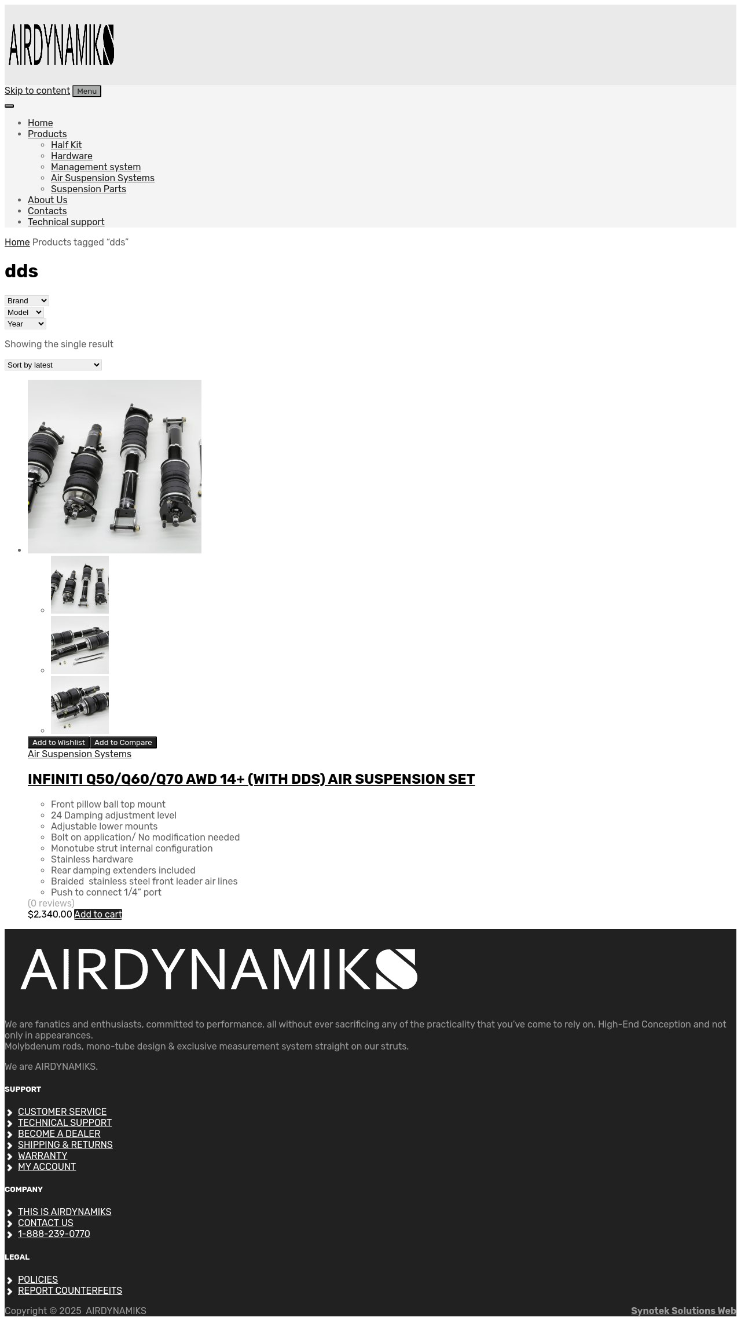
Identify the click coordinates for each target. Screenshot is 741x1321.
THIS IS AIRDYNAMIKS (64, 1211)
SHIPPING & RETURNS (65, 1144)
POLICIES (38, 1279)
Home (40, 123)
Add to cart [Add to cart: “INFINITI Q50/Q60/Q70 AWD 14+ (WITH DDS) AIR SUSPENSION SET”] (98, 914)
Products (47, 134)
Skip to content (37, 90)
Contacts (47, 211)
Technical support (66, 222)
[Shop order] (53, 364)
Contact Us (46, 1222)
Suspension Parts (88, 189)
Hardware (72, 156)
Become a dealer (59, 1133)
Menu (87, 91)
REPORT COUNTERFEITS (70, 1290)
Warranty (43, 1155)
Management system (96, 167)
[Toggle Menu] (9, 106)
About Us (48, 200)
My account (47, 1166)
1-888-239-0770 (54, 1233)
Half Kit (66, 145)
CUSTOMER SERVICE (62, 1111)
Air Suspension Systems (103, 178)
